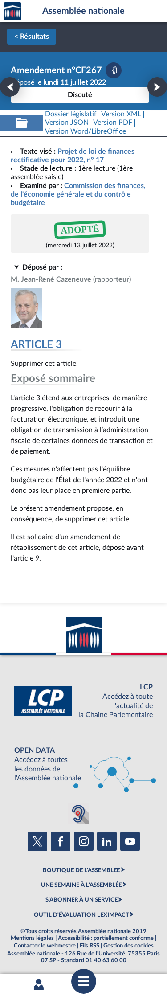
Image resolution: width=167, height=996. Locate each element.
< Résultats (31, 36)
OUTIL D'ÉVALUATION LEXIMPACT (81, 915)
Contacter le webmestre (45, 945)
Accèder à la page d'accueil (12, 11)
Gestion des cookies (128, 945)
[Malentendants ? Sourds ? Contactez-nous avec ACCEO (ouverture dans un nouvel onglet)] (78, 813)
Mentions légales (32, 938)
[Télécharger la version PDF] (114, 70)
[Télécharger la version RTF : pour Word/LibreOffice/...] (85, 131)
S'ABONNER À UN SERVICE (81, 899)
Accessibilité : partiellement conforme (106, 938)
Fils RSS (89, 945)
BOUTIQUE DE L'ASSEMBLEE (81, 870)
